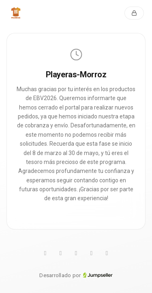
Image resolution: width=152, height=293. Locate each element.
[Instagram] (91, 253)
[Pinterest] (76, 253)
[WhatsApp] (45, 253)
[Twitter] (61, 253)
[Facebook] (107, 253)
